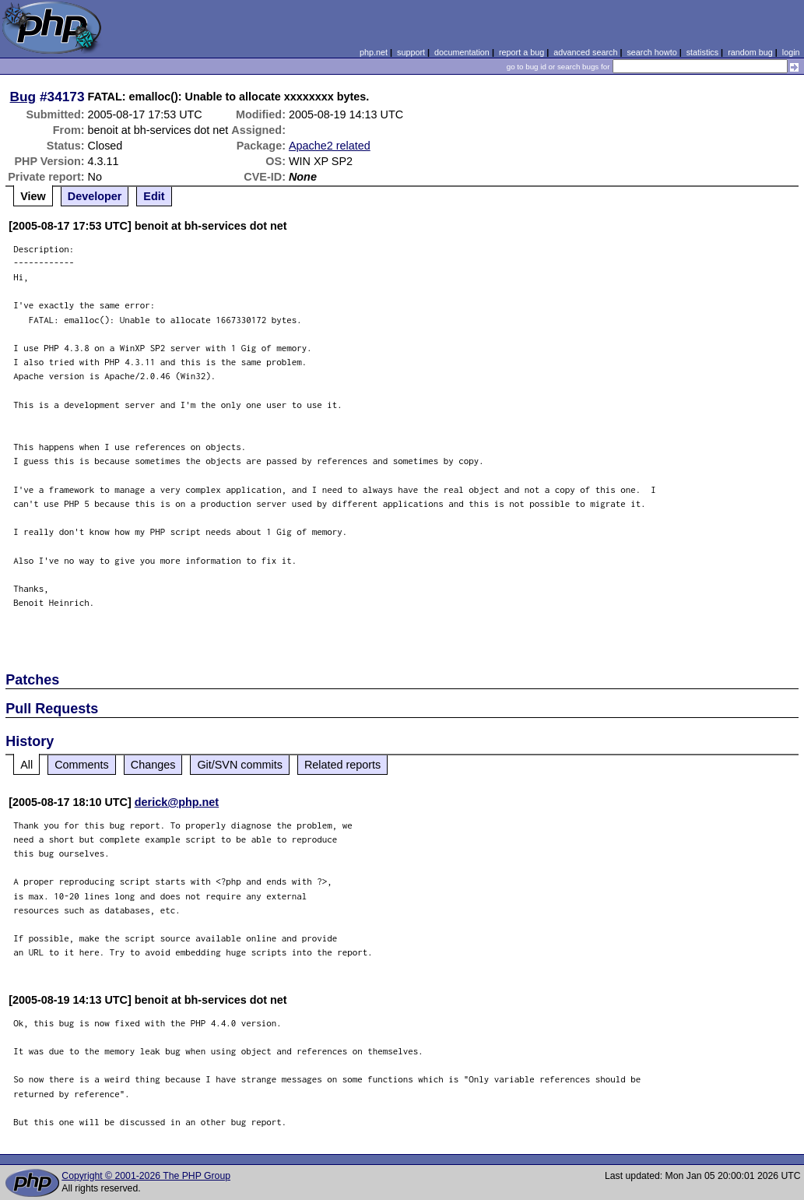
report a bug (521, 52)
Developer (95, 196)
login (791, 52)
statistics (702, 52)
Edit (153, 196)
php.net (374, 52)
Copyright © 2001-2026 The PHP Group (145, 1175)
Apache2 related (329, 145)
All (26, 764)
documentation (462, 52)
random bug (750, 52)
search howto (651, 52)
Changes (153, 764)
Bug (23, 96)
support (411, 52)
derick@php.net (177, 802)
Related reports (342, 764)
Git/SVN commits (240, 764)
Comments (81, 764)
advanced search (585, 52)
